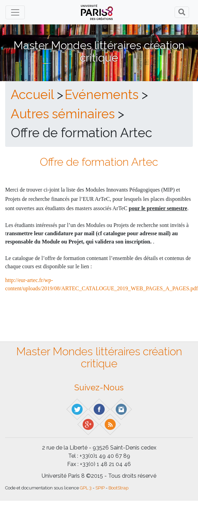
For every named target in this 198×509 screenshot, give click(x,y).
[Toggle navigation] (15, 12)
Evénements (101, 94)
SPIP (100, 487)
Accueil (32, 94)
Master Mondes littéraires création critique (99, 51)
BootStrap (118, 487)
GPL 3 (86, 487)
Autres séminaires (63, 113)
